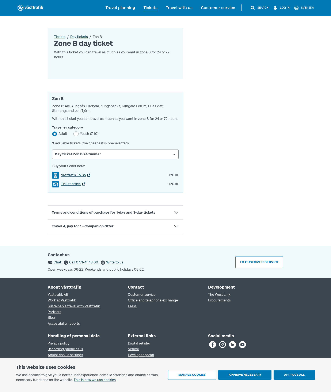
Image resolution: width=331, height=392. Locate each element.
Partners (54, 312)
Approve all (294, 375)
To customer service (259, 262)
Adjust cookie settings (65, 355)
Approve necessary (245, 375)
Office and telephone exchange (153, 300)
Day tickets (79, 37)
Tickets (150, 7)
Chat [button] (57, 262)
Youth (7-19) (89, 134)
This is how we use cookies (95, 380)
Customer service (218, 7)
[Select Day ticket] (115, 154)
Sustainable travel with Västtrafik (74, 306)
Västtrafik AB (58, 295)
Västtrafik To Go (73, 175)
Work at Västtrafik (62, 300)
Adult (62, 134)
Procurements (219, 300)
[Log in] (281, 7)
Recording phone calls (65, 349)
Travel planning (120, 7)
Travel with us (179, 7)
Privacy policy (58, 343)
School (133, 349)
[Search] (259, 7)
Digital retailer (139, 343)
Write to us (114, 262)
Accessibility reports (64, 323)
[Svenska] (304, 7)
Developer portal (141, 355)
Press (132, 306)
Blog (51, 318)
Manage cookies (192, 375)
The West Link (219, 295)
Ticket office (71, 184)
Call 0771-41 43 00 (83, 262)
